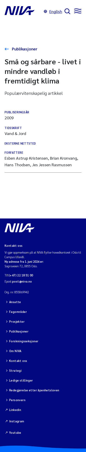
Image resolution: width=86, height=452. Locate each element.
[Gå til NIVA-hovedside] (23, 11)
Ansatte (15, 302)
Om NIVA (15, 351)
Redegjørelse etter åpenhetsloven (34, 390)
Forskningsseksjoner (23, 341)
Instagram (16, 421)
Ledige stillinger (21, 380)
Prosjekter (17, 321)
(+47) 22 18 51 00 (21, 275)
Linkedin (15, 410)
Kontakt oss (18, 361)
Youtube (15, 432)
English (53, 11)
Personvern (17, 400)
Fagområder (18, 312)
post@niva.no (22, 281)
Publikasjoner (24, 48)
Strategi (15, 370)
